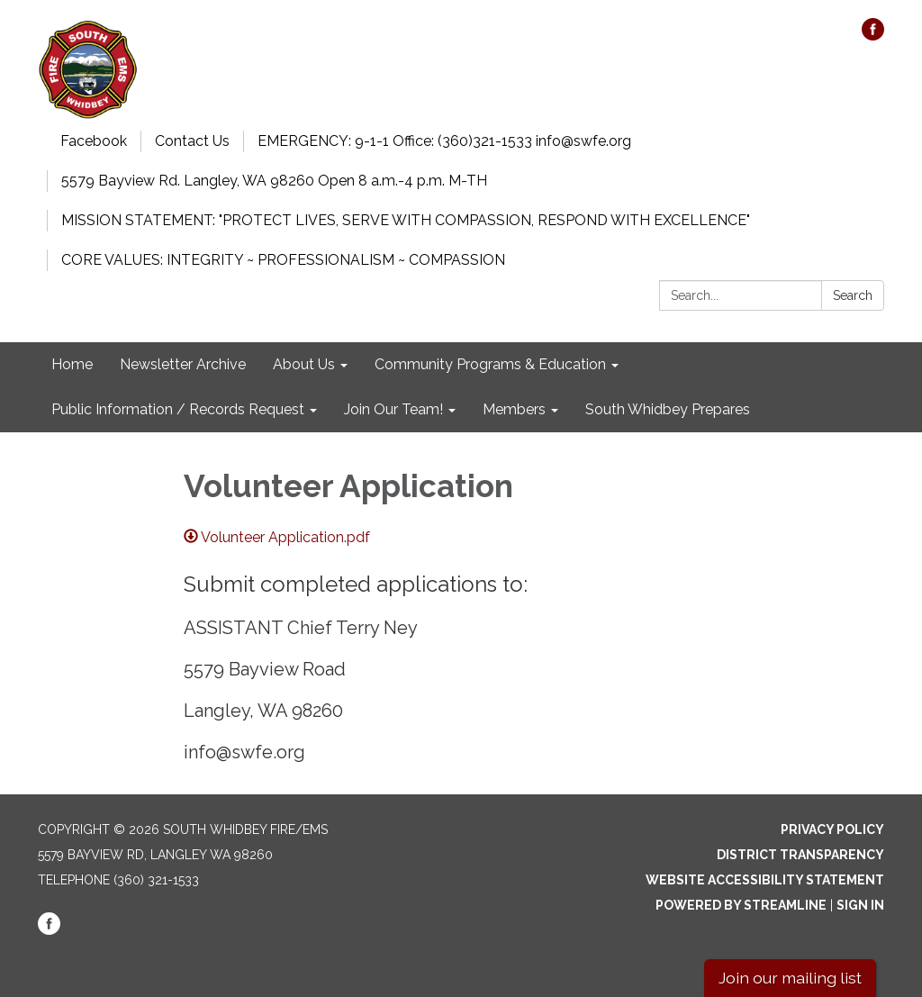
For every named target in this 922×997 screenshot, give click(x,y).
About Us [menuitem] (304, 364)
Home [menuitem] (72, 364)
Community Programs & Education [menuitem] (490, 364)
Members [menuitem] (514, 409)
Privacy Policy (832, 829)
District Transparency (800, 854)
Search (852, 295)
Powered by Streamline (741, 905)
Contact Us (192, 141)
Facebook (93, 141)
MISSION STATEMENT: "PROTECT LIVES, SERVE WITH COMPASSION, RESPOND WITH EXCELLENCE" (405, 220)
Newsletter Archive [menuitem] (183, 364)
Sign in (860, 905)
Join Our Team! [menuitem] (393, 409)
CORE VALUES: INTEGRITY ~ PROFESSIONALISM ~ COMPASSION (283, 259)
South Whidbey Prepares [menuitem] (667, 409)
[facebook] (873, 35)
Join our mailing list (790, 977)
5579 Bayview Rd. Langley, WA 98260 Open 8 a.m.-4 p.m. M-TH (274, 180)
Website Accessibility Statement (765, 880)
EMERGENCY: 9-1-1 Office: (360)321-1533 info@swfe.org (444, 141)
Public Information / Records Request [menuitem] (177, 409)
